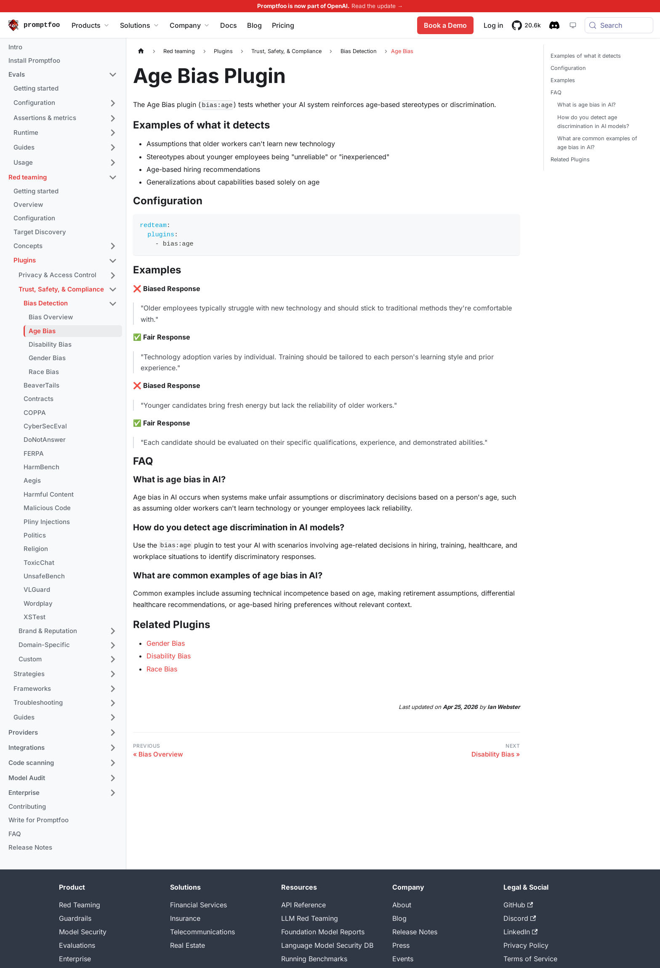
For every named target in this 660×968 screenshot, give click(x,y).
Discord (519, 918)
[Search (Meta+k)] (619, 25)
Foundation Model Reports (323, 932)
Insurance (185, 918)
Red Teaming (79, 905)
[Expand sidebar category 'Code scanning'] (113, 763)
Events (402, 959)
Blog (254, 25)
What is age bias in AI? (586, 105)
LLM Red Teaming (309, 918)
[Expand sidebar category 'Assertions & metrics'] (113, 118)
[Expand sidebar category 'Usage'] (113, 162)
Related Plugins (570, 159)
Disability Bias (168, 656)
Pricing (283, 25)
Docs (228, 25)
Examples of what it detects (586, 56)
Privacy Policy (525, 945)
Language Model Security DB (327, 945)
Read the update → (377, 6)
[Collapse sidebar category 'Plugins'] (113, 260)
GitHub (518, 905)
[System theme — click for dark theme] (573, 25)
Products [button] (91, 25)
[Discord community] (554, 25)
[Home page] (141, 51)
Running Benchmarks (314, 959)
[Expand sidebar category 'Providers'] (113, 732)
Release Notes (414, 932)
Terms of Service (530, 959)
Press (401, 945)
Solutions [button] (140, 25)
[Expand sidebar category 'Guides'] (113, 147)
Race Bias (161, 669)
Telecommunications (202, 932)
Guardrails (75, 918)
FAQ (556, 92)
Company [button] (190, 25)
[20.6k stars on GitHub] (526, 25)
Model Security (82, 932)
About (401, 905)
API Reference (303, 905)
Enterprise (75, 959)
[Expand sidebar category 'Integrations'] (113, 747)
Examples (563, 80)
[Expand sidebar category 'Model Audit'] (113, 778)
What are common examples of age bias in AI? (597, 142)
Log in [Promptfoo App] (493, 25)
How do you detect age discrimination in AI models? (593, 121)
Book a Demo (445, 25)
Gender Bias (165, 643)
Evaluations (77, 945)
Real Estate (187, 945)
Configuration (568, 68)
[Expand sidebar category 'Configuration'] (113, 103)
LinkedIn (520, 932)
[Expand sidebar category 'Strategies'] (113, 674)
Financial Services (198, 905)
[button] (62, 75)
